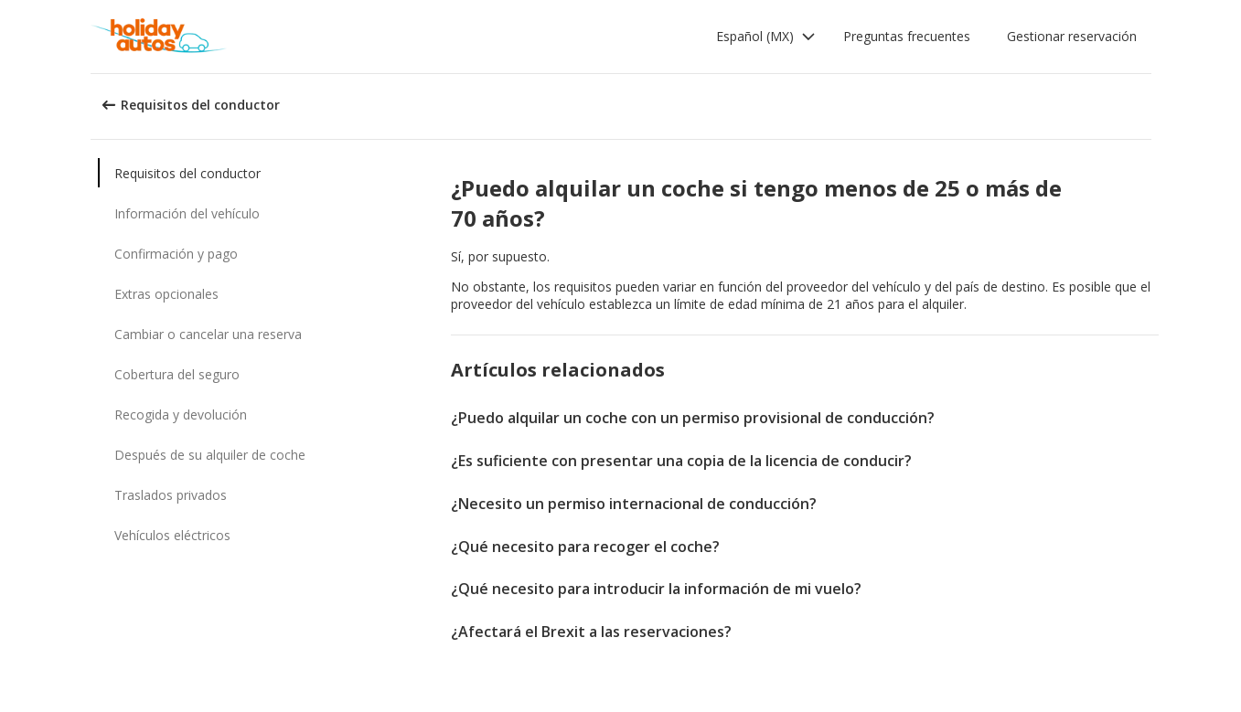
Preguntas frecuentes (906, 36)
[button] (766, 36)
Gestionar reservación (1072, 36)
